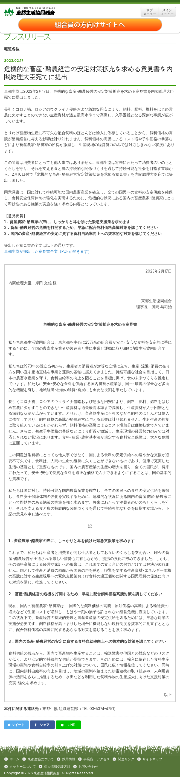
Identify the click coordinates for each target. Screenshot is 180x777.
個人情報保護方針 (57, 766)
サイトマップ (152, 759)
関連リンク (126, 759)
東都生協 (38, 11)
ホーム (14, 759)
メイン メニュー (167, 12)
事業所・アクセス (96, 759)
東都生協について (41, 759)
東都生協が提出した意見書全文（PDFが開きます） (48, 251)
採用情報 (68, 759)
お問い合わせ (88, 766)
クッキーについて (23, 766)
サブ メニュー (149, 12)
